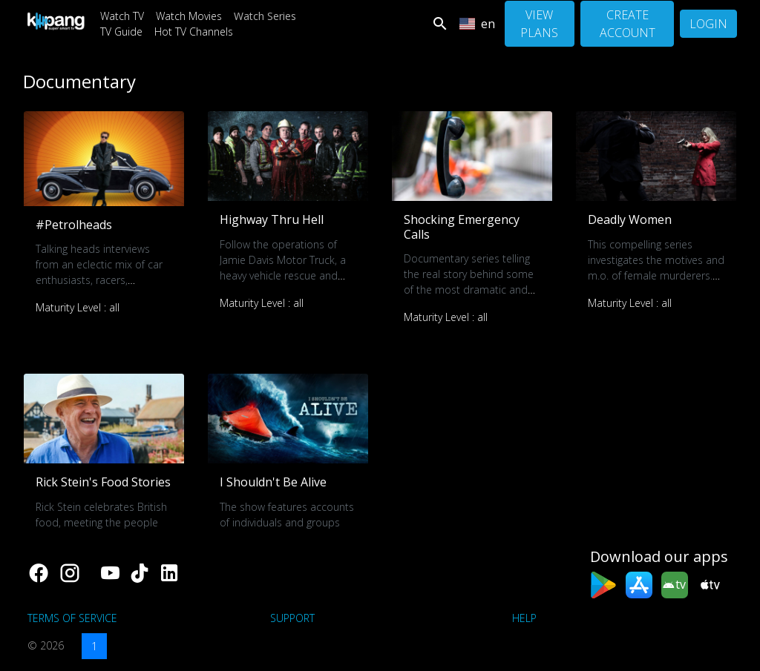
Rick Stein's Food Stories (103, 482)
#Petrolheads (74, 224)
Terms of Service (72, 618)
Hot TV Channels (193, 31)
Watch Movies (189, 16)
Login (708, 24)
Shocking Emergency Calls (462, 226)
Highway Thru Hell (272, 219)
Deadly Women (630, 219)
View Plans (539, 24)
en (477, 24)
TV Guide (121, 31)
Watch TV (122, 16)
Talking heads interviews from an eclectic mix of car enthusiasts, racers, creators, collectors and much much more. (99, 280)
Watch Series (265, 16)
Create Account (627, 24)
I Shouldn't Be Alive (273, 482)
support (292, 618)
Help (524, 618)
